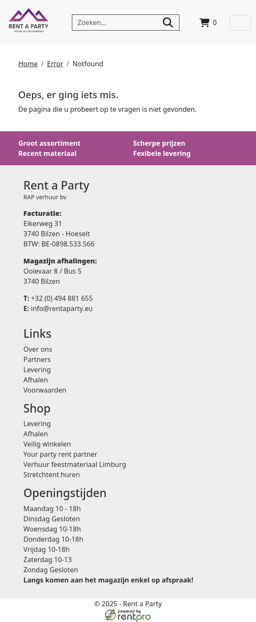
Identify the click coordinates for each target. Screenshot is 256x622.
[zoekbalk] (125, 22)
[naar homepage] (28, 22)
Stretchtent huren (51, 474)
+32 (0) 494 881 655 (58, 298)
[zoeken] (168, 22)
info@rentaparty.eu (58, 308)
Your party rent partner (60, 454)
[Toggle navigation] (240, 23)
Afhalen (35, 380)
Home (28, 63)
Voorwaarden (44, 390)
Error (55, 63)
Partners (37, 359)
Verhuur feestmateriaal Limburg (74, 464)
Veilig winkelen (47, 444)
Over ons (37, 349)
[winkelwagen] (208, 22)
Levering (37, 369)
